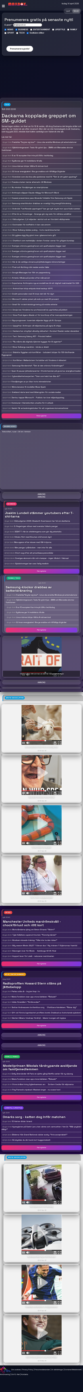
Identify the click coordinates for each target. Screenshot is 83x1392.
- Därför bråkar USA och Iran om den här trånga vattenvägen (41, 674)
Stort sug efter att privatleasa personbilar (34, 553)
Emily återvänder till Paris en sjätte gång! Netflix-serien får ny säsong (42, 1074)
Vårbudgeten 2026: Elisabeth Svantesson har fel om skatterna (42, 521)
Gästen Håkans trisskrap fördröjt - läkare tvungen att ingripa (39, 1018)
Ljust (68, 11)
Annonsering (5, 1374)
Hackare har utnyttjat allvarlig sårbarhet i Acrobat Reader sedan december (46, 331)
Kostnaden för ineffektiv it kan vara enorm (32, 224)
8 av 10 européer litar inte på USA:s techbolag (32, 155)
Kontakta (24, 1374)
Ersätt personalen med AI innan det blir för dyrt (33, 294)
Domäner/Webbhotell (72, 1370)
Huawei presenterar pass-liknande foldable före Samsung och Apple (42, 198)
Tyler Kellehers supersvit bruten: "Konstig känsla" (34, 935)
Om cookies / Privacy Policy (22, 1370)
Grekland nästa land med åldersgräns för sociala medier (36, 392)
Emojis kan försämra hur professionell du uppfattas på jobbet (40, 310)
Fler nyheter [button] (41, 571)
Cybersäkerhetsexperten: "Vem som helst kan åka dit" (36, 376)
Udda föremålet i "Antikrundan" (26, 1002)
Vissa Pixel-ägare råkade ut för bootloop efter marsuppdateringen (42, 315)
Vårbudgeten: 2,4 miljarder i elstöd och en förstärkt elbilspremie (41, 219)
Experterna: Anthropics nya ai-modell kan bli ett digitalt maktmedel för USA (45, 283)
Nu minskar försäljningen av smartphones (30, 187)
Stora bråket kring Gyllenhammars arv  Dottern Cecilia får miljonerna (43, 1084)
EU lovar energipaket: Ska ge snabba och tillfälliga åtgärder (38, 171)
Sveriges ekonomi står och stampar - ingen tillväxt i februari (42, 558)
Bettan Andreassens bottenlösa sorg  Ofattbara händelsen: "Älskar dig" (44, 1007)
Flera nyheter (41, 416)
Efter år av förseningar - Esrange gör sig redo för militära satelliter (41, 214)
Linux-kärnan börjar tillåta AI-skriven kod (30, 166)
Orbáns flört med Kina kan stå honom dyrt (33, 537)
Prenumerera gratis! (20, 49)
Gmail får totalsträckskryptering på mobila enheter (34, 304)
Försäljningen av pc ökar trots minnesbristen (31, 381)
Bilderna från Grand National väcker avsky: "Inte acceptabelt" (39, 1134)
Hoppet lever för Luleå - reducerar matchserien (33, 956)
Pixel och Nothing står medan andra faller (30, 267)
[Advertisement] (41, 77)
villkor (41, 33)
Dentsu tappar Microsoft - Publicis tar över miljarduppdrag (38, 397)
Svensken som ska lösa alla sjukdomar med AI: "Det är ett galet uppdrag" (44, 177)
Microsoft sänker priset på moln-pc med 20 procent (35, 299)
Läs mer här (7, 137)
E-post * (8, 25)
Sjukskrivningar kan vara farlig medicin (32, 563)
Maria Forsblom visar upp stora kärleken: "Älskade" (34, 997)
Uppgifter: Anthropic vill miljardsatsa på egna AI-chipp (37, 326)
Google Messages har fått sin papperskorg (31, 272)
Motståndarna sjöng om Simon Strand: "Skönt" (33, 929)
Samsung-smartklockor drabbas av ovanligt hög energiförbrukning (41, 203)
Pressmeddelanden (42, 1370)
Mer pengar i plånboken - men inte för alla (33, 547)
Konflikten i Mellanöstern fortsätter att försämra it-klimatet (39, 360)
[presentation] (19, 39)
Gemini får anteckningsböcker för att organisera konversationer (40, 408)
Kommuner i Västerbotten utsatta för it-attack (32, 403)
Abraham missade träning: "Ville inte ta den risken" (34, 940)
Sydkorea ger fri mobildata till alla (27, 161)
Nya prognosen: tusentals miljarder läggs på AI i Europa (36, 320)
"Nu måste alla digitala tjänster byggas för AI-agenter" (37, 341)
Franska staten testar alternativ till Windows (32, 182)
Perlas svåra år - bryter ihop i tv (26, 991)
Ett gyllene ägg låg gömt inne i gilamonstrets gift (34, 235)
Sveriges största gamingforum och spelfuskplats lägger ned (38, 246)
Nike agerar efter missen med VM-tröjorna (32, 542)
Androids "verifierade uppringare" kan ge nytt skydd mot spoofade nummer (46, 208)
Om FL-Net (15, 1374)
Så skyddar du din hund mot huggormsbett (31, 1140)
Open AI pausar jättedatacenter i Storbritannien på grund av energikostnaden (46, 371)
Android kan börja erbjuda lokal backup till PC (33, 288)
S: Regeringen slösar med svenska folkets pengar (36, 526)
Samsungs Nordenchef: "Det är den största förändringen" (38, 365)
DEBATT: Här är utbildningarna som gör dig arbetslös (38, 531)
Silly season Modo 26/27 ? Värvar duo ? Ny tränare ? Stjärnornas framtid (44, 945)
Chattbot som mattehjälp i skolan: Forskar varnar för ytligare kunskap (43, 240)
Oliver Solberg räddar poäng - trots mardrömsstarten (36, 230)
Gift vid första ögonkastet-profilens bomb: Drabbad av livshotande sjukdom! (46, 1012)
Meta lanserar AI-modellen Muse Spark (29, 387)
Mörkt (76, 11)
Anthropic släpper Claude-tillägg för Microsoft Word (35, 193)
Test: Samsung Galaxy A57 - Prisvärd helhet (32, 336)
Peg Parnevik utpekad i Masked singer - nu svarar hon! (36, 1089)
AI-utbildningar (57, 1370)
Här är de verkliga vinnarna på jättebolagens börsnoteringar (38, 262)
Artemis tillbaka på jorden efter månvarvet (31, 278)
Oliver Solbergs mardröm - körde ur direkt (30, 347)
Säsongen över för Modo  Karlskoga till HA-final (34, 951)
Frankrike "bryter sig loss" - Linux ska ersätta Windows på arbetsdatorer (44, 142)
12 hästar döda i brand (22, 1121)
